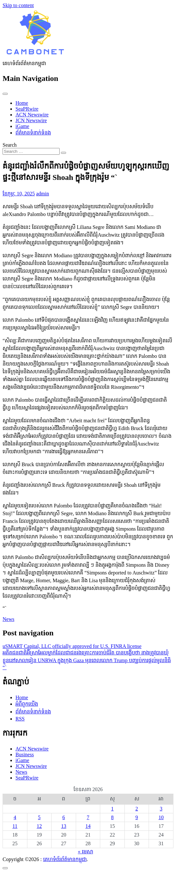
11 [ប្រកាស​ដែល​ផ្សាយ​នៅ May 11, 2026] (15, 826)
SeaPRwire (26, 109)
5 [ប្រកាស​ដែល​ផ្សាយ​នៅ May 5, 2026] (39, 817)
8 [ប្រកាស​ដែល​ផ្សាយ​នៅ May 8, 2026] (112, 817)
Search (10, 145)
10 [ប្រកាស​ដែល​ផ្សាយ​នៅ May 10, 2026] (161, 817)
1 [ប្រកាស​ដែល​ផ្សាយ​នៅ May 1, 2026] (112, 808)
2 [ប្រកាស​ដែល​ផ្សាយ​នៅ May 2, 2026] (136, 808)
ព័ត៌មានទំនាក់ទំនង (33, 132)
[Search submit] (63, 153)
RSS (19, 718)
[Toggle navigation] (5, 94)
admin (42, 193)
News (8, 619)
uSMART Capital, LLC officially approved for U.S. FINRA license (72, 646)
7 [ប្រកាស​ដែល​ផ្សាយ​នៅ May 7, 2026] (88, 817)
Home (21, 103)
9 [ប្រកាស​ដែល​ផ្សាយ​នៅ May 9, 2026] (136, 817)
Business (24, 754)
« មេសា (85, 851)
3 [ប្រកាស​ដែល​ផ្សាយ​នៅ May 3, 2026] (161, 808)
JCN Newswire (31, 120)
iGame (22, 126)
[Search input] (31, 151)
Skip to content (18, 5)
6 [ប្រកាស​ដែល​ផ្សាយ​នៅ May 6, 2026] (63, 817)
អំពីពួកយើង (26, 704)
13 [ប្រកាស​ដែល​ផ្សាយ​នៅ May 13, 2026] (63, 826)
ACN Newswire (32, 114)
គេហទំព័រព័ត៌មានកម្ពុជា (65, 859)
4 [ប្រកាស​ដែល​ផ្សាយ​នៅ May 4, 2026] (15, 817)
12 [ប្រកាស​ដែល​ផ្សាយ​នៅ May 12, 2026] (39, 826)
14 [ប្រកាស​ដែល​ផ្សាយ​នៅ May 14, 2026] (88, 826)
